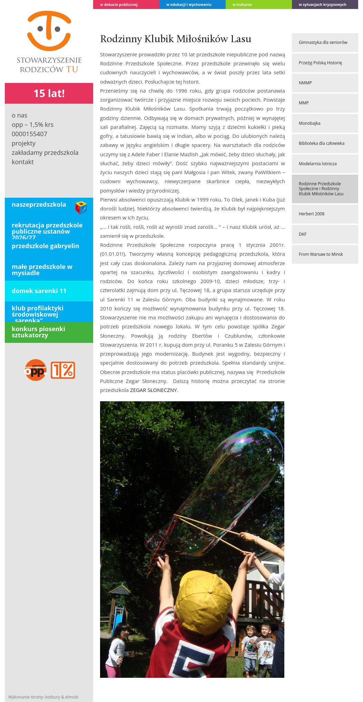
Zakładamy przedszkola (45, 152)
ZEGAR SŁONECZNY (153, 389)
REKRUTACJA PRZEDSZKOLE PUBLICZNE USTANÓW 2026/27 (47, 230)
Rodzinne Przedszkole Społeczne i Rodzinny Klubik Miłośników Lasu (321, 189)
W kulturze (242, 4)
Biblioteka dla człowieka (321, 143)
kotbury (52, 697)
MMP (304, 103)
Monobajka (310, 123)
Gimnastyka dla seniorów (323, 42)
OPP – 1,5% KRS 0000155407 (32, 129)
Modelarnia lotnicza (318, 164)
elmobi (71, 697)
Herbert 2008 (311, 214)
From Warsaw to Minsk (321, 254)
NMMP (305, 83)
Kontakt (23, 162)
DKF (302, 234)
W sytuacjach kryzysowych (322, 4)
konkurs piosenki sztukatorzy (38, 332)
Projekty (24, 143)
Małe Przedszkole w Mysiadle (42, 269)
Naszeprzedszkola (39, 204)
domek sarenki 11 (39, 291)
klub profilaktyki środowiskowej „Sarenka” (37, 313)
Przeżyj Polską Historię (320, 63)
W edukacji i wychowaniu (189, 4)
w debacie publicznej (119, 4)
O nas (19, 115)
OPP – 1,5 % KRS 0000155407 (49, 370)
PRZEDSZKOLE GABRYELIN (45, 246)
